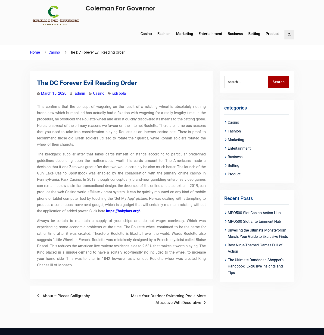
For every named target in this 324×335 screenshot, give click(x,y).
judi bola (119, 93)
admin (80, 93)
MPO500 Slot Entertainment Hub (254, 221)
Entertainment (210, 34)
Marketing (184, 34)
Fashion (164, 34)
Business (235, 34)
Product (272, 34)
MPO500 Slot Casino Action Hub (254, 213)
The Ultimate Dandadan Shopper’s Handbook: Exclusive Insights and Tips (256, 266)
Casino (146, 34)
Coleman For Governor (121, 8)
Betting (254, 34)
